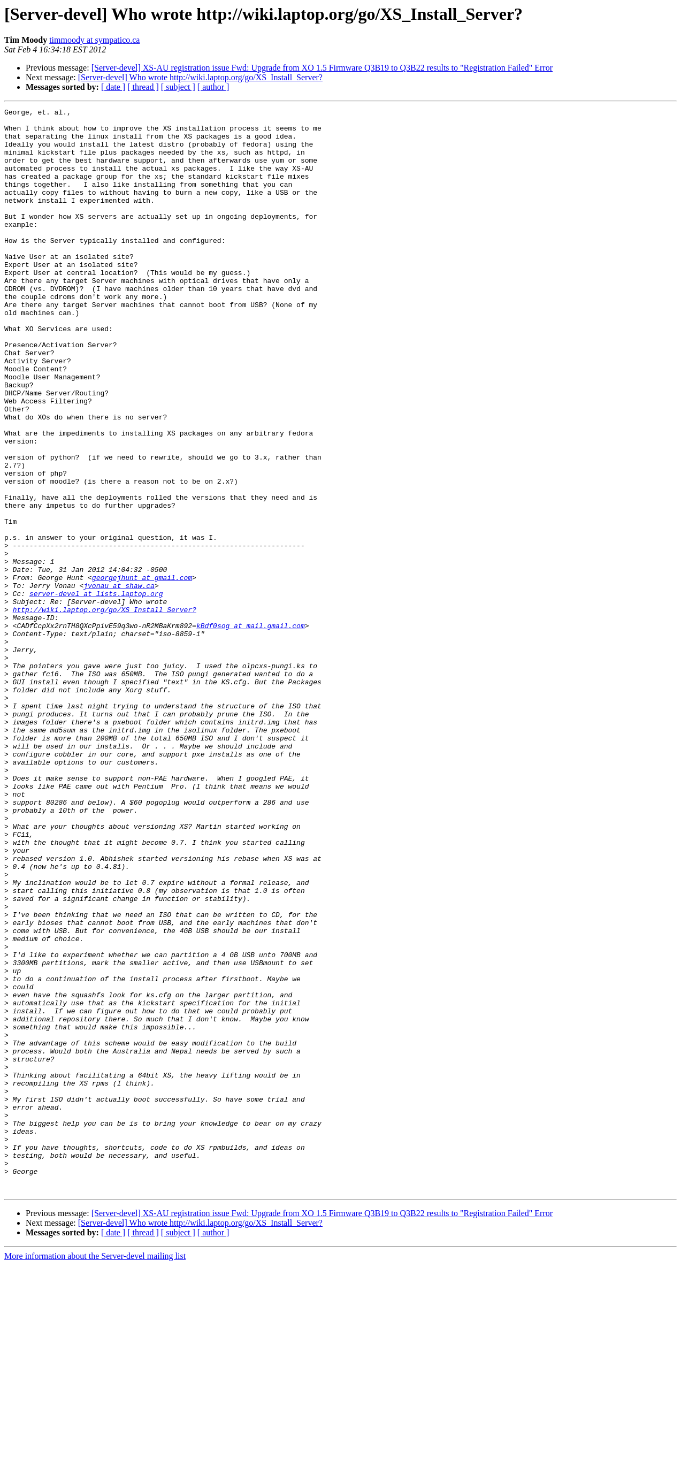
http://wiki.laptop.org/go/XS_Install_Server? (104, 710)
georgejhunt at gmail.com (142, 672)
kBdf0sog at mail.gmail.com (250, 730)
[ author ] (213, 86)
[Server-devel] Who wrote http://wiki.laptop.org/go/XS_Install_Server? (200, 77)
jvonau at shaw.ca (119, 681)
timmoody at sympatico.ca (94, 39)
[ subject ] (178, 86)
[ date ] (113, 86)
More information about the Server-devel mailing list (95, 1472)
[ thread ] (143, 86)
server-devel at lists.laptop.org (96, 691)
